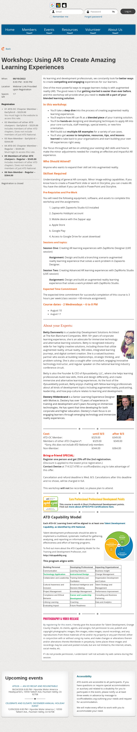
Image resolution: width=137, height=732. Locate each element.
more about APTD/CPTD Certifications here (91, 506)
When (4, 78)
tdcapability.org (58, 555)
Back (8, 48)
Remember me (60, 16)
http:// (46, 555)
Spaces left (5, 95)
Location (6, 86)
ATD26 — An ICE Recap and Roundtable (35, 685)
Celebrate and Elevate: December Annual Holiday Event (35, 704)
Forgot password (93, 16)
